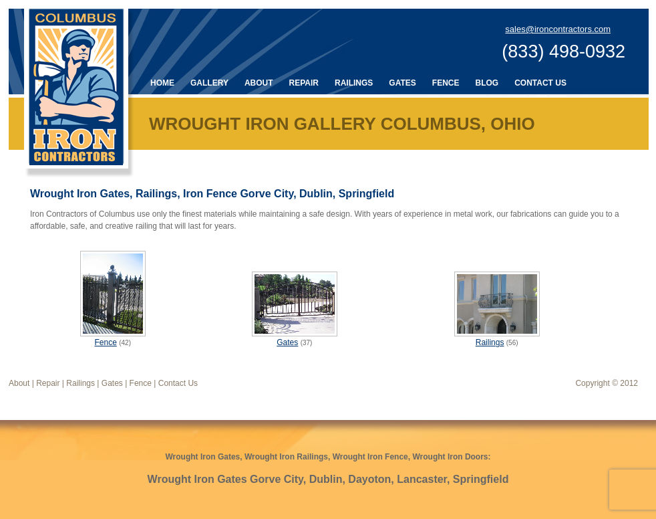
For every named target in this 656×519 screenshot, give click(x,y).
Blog (486, 83)
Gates (402, 83)
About (258, 83)
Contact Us (540, 83)
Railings (354, 83)
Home (162, 83)
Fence (446, 83)
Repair (304, 83)
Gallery (209, 83)
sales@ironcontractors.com (558, 29)
